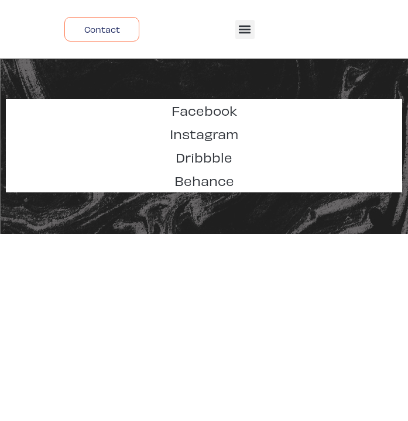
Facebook (204, 110)
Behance (204, 180)
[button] (245, 29)
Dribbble (204, 157)
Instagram (204, 134)
